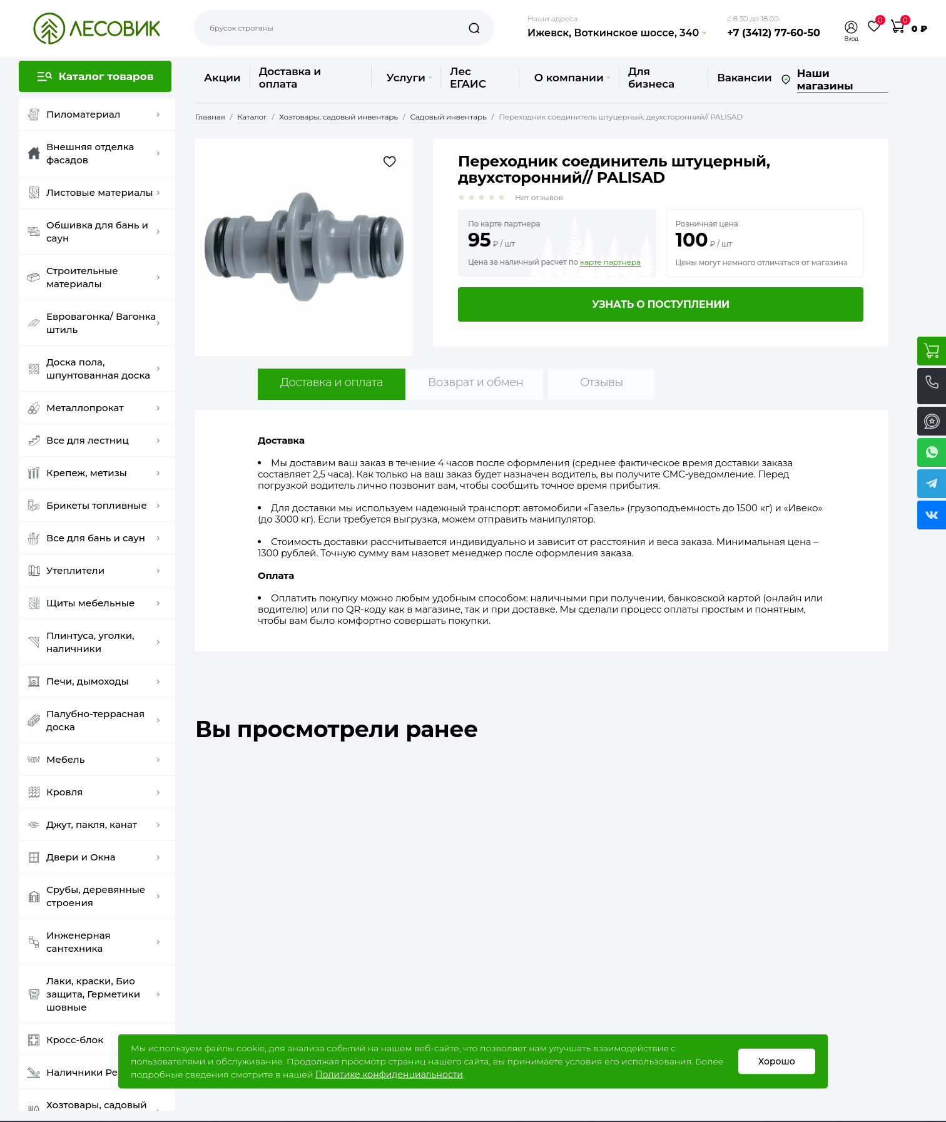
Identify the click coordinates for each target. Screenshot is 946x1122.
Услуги (409, 77)
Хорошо (776, 1061)
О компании (572, 77)
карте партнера (610, 262)
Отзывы (601, 382)
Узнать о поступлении (661, 304)
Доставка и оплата (290, 77)
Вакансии (744, 77)
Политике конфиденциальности (389, 1074)
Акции (222, 77)
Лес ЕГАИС (468, 77)
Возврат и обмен (476, 382)
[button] (851, 27)
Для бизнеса (651, 77)
